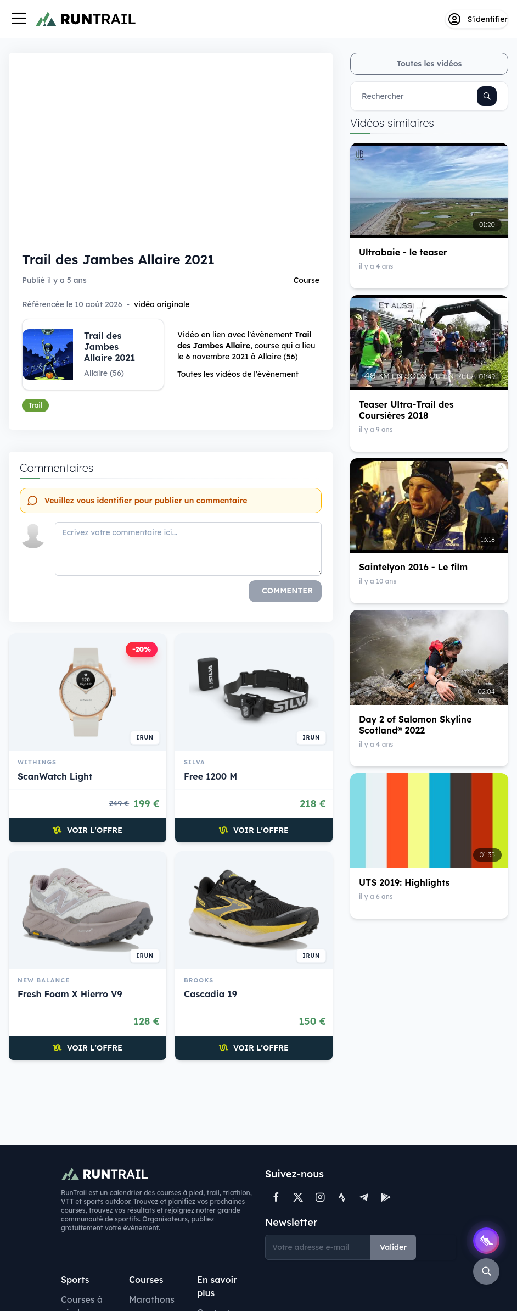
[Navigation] (19, 19)
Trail (35, 405)
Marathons (152, 1299)
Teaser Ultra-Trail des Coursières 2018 (406, 410)
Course (306, 280)
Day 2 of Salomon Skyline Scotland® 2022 (415, 725)
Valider (393, 1247)
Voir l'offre (87, 830)
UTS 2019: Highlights (404, 882)
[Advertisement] (171, 1101)
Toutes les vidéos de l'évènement (238, 374)
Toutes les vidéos (429, 64)
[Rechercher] (487, 96)
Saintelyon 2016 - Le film (413, 567)
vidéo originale (161, 304)
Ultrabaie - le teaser (403, 252)
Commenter (287, 591)
